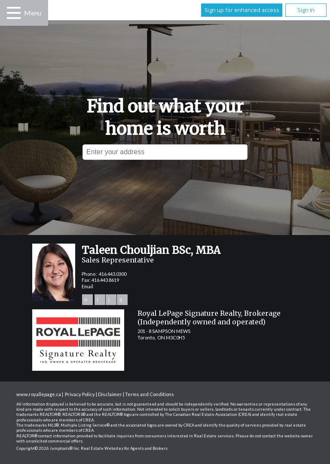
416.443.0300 (112, 274)
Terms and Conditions (149, 394)
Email (87, 286)
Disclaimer (110, 394)
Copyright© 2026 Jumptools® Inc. (48, 448)
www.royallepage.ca (38, 394)
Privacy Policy (80, 394)
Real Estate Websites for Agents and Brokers (124, 448)
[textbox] (165, 152)
